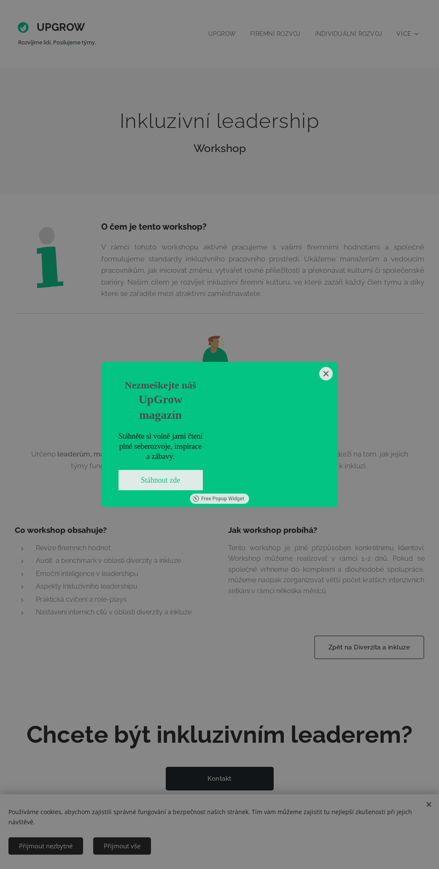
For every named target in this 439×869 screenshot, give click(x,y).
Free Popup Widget (218, 498)
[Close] (326, 373)
